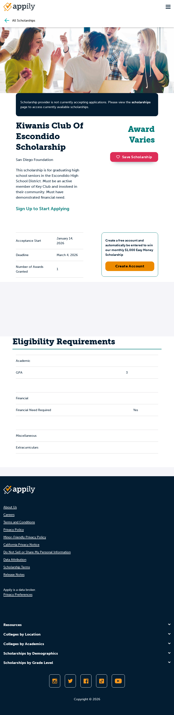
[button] (119, 157)
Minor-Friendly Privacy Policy (24, 537)
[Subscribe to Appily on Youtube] (118, 681)
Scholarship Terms (16, 567)
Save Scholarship (134, 157)
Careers (8, 515)
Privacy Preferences (17, 595)
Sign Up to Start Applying (42, 208)
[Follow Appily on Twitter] (70, 681)
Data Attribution (14, 560)
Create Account (130, 266)
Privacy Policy (13, 530)
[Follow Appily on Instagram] (54, 681)
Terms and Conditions (19, 522)
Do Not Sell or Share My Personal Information (37, 552)
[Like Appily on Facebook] (86, 681)
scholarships (141, 102)
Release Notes (13, 575)
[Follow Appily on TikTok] (101, 681)
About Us (10, 507)
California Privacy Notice (21, 545)
